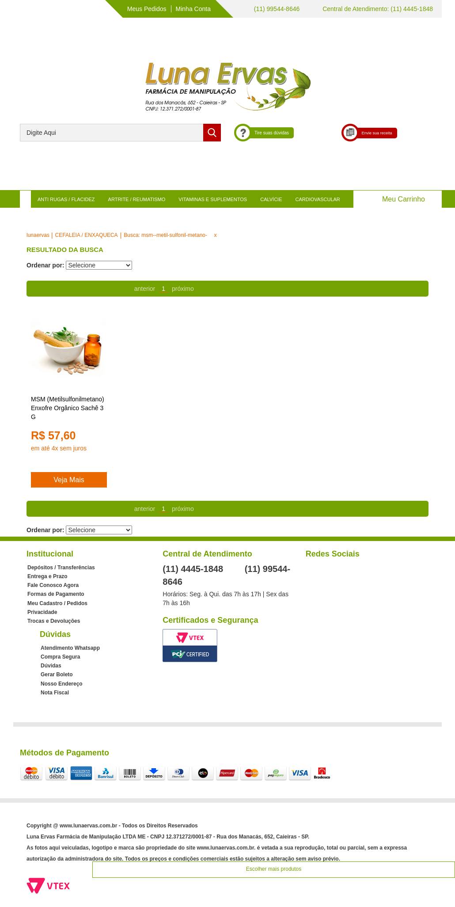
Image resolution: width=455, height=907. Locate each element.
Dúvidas (51, 666)
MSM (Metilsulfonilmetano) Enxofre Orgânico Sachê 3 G (67, 408)
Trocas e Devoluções (53, 621)
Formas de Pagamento (55, 594)
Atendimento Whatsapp (70, 648)
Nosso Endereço (62, 684)
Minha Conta (193, 8)
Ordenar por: (45, 265)
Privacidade (42, 612)
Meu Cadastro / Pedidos (57, 603)
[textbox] (120, 132)
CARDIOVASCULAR (318, 199)
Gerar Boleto (57, 674)
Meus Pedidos (147, 8)
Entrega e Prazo (47, 576)
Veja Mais (68, 480)
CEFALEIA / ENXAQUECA (86, 235)
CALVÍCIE (271, 199)
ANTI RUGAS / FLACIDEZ (66, 199)
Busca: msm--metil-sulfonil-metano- (165, 235)
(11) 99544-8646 (276, 8)
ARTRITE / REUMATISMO (137, 199)
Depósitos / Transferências (61, 567)
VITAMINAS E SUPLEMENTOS (212, 199)
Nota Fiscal (55, 693)
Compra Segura (60, 657)
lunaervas (38, 235)
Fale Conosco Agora (53, 585)
